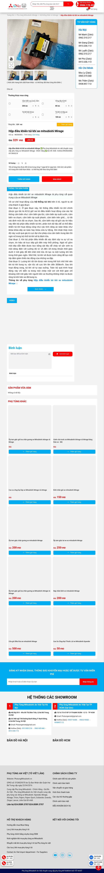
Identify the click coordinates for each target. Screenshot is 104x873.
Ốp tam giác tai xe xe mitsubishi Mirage (67, 540)
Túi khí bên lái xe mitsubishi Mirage (28, 113)
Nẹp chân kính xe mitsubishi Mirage (66, 591)
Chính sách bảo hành (61, 783)
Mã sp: (11, 135)
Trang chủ (10, 15)
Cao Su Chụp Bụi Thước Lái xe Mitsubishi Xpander (71, 641)
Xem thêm (40, 289)
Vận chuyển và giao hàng (63, 788)
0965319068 (84, 720)
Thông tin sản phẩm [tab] (18, 188)
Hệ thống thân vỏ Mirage (49, 15)
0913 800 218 (27, 728)
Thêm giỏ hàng (65, 124)
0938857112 (59, 722)
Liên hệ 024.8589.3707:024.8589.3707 (25, 804)
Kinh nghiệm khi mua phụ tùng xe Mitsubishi (25, 838)
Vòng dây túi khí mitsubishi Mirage (61, 102)
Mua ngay (57, 179)
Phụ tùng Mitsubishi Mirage (27, 15)
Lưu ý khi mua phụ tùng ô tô (18, 829)
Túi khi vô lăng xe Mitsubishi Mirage (61, 113)
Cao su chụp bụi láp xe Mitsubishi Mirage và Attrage (28, 490)
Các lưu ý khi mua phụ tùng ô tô (20, 847)
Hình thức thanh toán (61, 792)
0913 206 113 (14, 731)
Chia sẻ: (10, 89)
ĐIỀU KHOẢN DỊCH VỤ (62, 806)
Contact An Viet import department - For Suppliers (27, 852)
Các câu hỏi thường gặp (62, 797)
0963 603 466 (39, 728)
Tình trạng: (28, 135)
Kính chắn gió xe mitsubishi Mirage (66, 490)
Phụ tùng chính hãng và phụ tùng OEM (22, 834)
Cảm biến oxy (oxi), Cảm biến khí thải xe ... (30, 102)
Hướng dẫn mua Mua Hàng (18, 825)
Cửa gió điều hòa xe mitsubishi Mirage (23, 641)
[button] (72, 44)
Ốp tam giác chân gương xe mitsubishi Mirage (26, 540)
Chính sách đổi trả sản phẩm (64, 779)
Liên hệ (30, 140)
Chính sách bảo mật (61, 801)
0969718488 (72, 720)
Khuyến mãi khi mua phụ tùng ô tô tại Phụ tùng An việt (29, 843)
